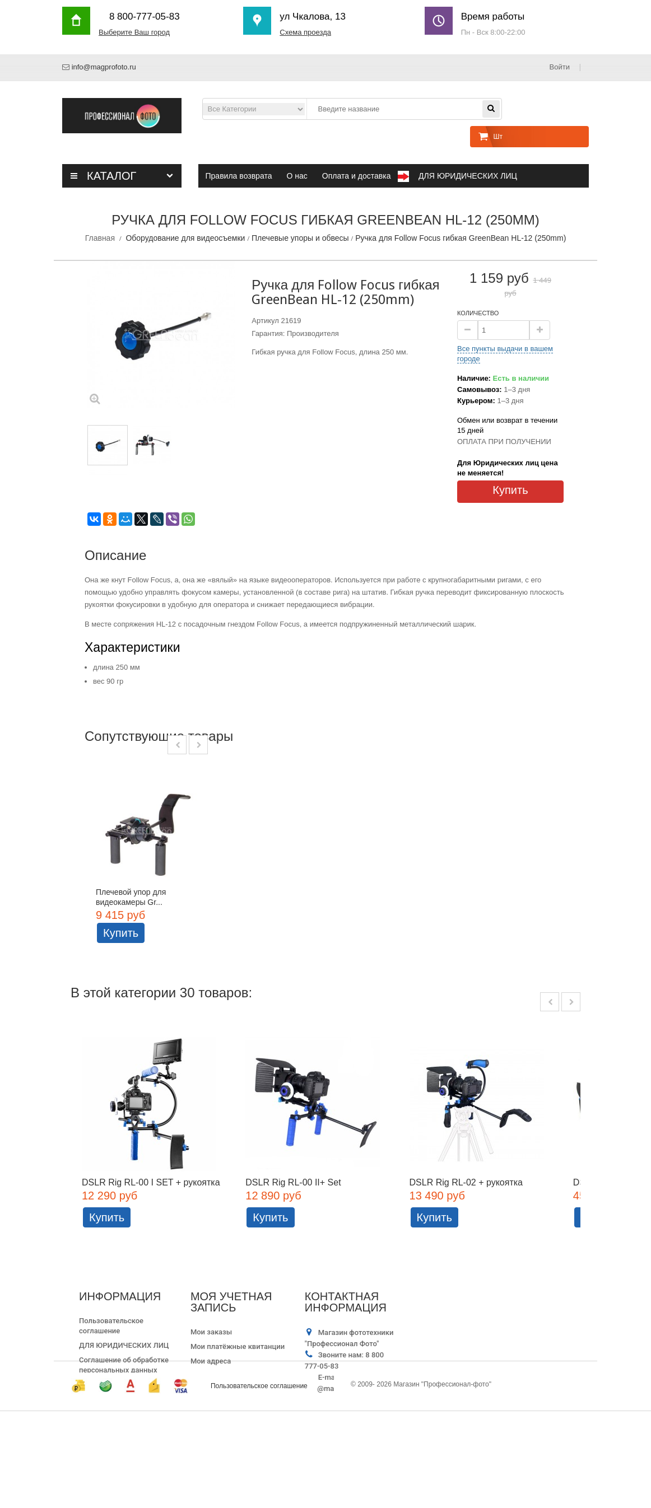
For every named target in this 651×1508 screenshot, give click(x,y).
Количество (478, 313)
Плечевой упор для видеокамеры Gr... (131, 897)
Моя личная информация (233, 1403)
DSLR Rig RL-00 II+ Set (293, 1209)
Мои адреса (210, 1388)
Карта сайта (99, 1412)
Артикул (265, 320)
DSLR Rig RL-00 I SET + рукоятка (151, 1209)
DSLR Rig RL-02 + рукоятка (466, 1209)
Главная (100, 238)
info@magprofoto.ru (104, 67)
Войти (560, 67)
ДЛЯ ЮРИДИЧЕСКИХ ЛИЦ (124, 1373)
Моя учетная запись (231, 1329)
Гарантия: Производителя (295, 333)
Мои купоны (211, 1417)
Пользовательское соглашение (259, 1483)
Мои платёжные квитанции (237, 1374)
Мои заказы (211, 1359)
